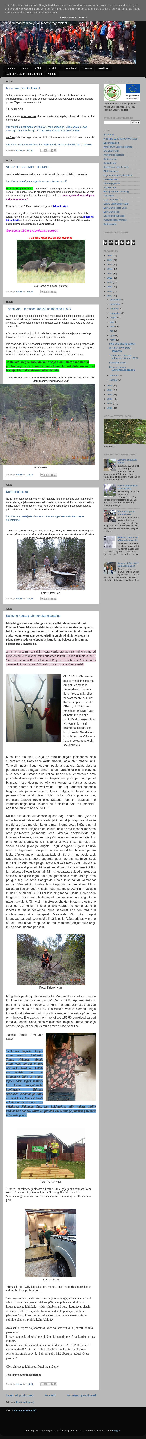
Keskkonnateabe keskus (116, 167)
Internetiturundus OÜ (24, 1410)
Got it (83, 17)
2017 (110, 295)
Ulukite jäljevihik (112, 183)
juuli (112, 322)
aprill (112, 335)
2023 (110, 269)
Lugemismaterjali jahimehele (118, 175)
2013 (110, 399)
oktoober (114, 308)
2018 (110, 291)
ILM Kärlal (109, 134)
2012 (110, 403)
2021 (110, 278)
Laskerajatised (111, 179)
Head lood (103, 68)
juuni (112, 326)
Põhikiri (39, 68)
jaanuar (114, 380)
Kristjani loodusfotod (114, 155)
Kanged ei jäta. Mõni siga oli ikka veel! (127, 564)
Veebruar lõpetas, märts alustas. (126, 512)
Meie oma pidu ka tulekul (23, 88)
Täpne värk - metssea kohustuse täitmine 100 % (38, 309)
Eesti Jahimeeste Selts (115, 208)
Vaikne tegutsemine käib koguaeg (127, 487)
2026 (110, 255)
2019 (110, 286)
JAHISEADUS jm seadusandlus (24, 73)
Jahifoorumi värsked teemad (118, 147)
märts (113, 340)
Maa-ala (87, 68)
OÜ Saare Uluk (111, 151)
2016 (110, 385)
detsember (115, 299)
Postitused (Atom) (25, 1402)
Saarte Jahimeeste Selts (116, 203)
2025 (110, 260)
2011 (110, 408)
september (115, 313)
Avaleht (11, 68)
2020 (110, 282)
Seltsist (25, 68)
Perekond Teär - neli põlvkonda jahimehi (127, 538)
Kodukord (54, 68)
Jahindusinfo (110, 224)
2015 (110, 390)
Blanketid (71, 68)
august (113, 317)
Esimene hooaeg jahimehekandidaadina (33, 615)
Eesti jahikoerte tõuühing (116, 191)
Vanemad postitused (81, 1395)
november (115, 304)
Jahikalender (110, 163)
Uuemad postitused (20, 1395)
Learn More (68, 17)
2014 (110, 394)
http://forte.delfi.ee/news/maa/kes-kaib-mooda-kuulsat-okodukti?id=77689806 (49, 144)
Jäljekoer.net (110, 187)
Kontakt (52, 73)
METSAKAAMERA (113, 199)
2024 (110, 264)
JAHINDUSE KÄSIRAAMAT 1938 (121, 138)
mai (112, 331)
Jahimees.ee (110, 159)
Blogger (116, 1430)
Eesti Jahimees (111, 212)
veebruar (115, 375)
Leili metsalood (111, 143)
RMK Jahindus (111, 171)
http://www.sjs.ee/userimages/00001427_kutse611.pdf (36, 181)
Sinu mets (109, 195)
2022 (110, 273)
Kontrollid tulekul (17, 492)
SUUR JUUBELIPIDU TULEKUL (28, 167)
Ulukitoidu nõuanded (114, 216)
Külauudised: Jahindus (115, 220)
